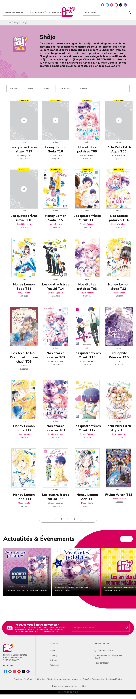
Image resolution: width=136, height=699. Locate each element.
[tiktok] (120, 5)
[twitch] (125, 5)
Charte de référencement (58, 679)
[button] (16, 88)
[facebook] (102, 5)
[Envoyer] (126, 628)
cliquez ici (58, 631)
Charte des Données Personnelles (88, 679)
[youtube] (116, 5)
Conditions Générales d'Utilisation (29, 679)
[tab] (15, 12)
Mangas (17, 23)
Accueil (8, 23)
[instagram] (111, 5)
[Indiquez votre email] (97, 628)
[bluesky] (107, 5)
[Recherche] (129, 12)
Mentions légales (114, 679)
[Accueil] (68, 11)
